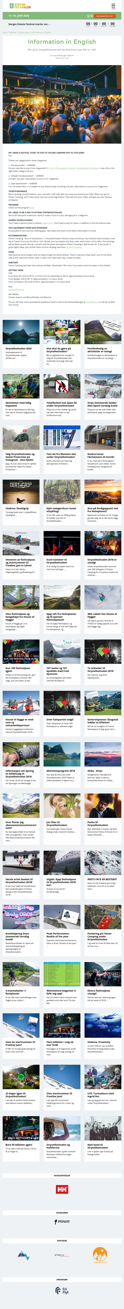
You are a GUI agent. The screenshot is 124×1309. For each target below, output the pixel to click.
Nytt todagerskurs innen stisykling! (61, 510)
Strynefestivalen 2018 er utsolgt (102, 561)
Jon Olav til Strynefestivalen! (56, 824)
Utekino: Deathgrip (17, 508)
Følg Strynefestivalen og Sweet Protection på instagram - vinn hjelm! (20, 456)
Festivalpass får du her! (104, 16)
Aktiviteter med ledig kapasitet (18, 404)
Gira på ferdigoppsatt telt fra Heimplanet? (102, 510)
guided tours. (48, 223)
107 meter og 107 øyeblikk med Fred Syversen (57, 671)
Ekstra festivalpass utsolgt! (98, 992)
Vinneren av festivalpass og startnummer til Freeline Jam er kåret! (20, 562)
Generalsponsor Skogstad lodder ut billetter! (102, 721)
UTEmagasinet (60, 168)
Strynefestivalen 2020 (19, 348)
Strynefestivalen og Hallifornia (58, 1146)
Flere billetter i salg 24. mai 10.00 (60, 1043)
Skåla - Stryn (94, 770)
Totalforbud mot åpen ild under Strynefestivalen (61, 404)
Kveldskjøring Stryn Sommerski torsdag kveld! (17, 936)
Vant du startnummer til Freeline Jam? (20, 1043)
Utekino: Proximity (98, 1042)
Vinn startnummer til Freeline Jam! (59, 1095)
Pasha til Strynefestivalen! (97, 824)
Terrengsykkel (82, 168)
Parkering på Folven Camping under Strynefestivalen (99, 936)
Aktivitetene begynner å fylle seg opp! (61, 992)
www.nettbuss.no (16, 289)
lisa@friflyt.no (92, 302)
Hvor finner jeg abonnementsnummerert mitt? (21, 825)
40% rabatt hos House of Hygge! (102, 615)
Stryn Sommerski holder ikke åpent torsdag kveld (102, 404)
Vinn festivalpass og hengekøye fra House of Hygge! (20, 616)
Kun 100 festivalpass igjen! (18, 669)
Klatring (71, 168)
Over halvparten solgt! (60, 719)
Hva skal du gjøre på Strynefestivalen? (58, 350)
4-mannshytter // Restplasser (16, 992)
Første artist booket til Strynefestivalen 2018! (19, 881)
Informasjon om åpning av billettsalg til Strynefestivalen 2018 (20, 773)
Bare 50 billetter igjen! (19, 1144)
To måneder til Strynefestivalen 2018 (100, 669)
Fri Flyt (50, 168)
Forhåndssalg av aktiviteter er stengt (99, 350)
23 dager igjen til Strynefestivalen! (16, 1095)
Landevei (94, 168)
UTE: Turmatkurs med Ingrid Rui (100, 1095)
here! (32, 207)
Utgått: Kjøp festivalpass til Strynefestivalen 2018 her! (61, 882)
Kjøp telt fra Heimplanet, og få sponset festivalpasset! (61, 616)
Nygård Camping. (74, 247)
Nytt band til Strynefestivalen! (97, 1146)
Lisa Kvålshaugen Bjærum (63, 55)
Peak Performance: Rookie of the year (57, 935)
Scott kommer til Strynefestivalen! (56, 561)
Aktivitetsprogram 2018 (60, 770)
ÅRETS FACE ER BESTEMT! (102, 879)
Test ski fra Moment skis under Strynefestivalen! (61, 455)
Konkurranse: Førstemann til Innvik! (100, 455)
